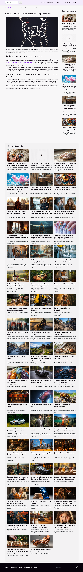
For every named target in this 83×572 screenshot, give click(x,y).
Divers (74, 2)
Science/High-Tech (66, 2)
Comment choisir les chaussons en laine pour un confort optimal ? (69, 66)
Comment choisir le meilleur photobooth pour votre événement (16, 262)
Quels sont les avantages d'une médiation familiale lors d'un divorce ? (64, 213)
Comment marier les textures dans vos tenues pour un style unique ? (16, 213)
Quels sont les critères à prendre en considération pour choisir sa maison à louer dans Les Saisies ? (40, 358)
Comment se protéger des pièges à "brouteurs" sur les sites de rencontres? (65, 503)
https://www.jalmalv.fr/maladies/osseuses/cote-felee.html (20, 62)
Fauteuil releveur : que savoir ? (40, 549)
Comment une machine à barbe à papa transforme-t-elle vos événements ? (69, 86)
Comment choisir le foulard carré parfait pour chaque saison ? (69, 129)
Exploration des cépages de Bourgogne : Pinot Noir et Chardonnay (15, 286)
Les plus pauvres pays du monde (17, 525)
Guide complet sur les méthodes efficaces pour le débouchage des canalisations (64, 262)
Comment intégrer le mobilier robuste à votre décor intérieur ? (69, 45)
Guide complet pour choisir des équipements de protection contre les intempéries (41, 238)
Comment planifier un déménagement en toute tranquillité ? (14, 503)
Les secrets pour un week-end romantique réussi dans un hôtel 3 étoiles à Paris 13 (18, 238)
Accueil (7, 7)
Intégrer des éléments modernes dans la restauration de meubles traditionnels (40, 189)
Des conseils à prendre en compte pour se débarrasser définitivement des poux (64, 527)
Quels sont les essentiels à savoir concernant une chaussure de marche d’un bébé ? (64, 479)
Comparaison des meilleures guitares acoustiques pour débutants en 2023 (39, 286)
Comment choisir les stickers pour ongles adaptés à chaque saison (63, 238)
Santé (57, 2)
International (50, 2)
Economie (42, 2)
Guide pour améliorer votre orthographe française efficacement (39, 262)
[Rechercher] (11, 2)
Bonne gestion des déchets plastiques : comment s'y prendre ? (64, 431)
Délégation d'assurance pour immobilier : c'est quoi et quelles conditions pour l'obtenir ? (17, 551)
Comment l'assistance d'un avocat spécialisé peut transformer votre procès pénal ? (41, 213)
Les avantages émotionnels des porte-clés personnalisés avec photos (69, 25)
